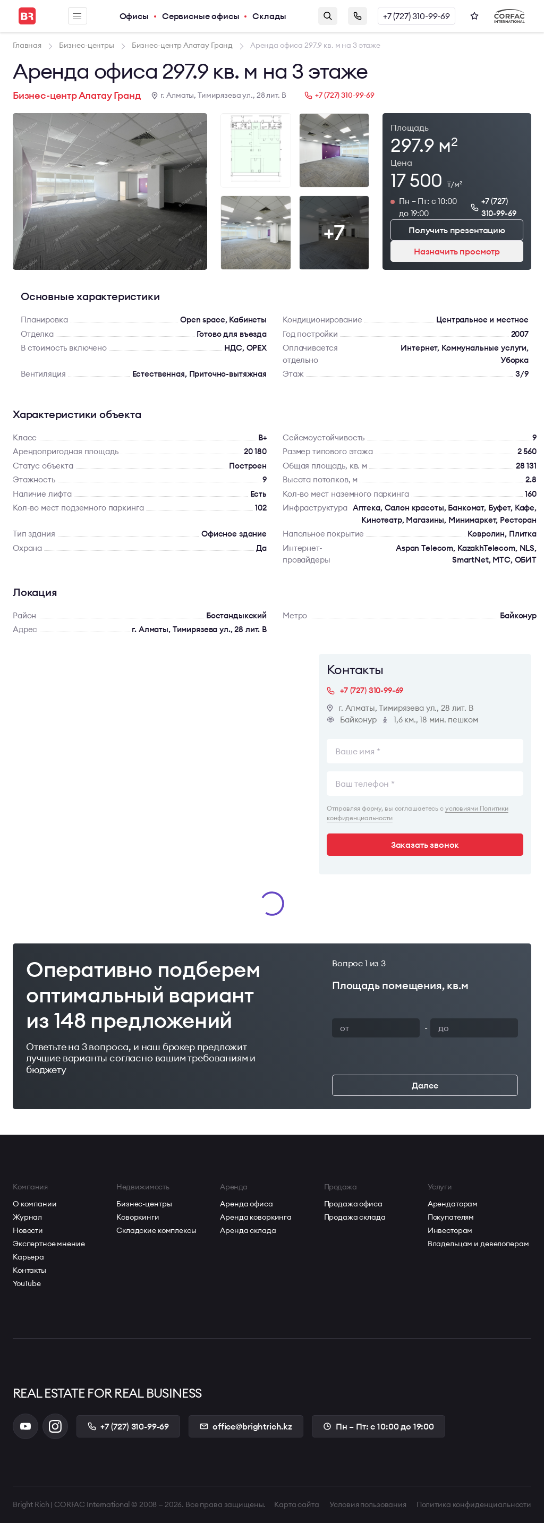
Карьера (28, 1257)
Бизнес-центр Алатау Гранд (77, 95)
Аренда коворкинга (256, 1217)
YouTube (27, 1283)
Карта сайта (296, 1504)
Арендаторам (453, 1204)
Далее (425, 1085)
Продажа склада (355, 1217)
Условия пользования (367, 1504)
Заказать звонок (357, 16)
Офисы (134, 16)
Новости (28, 1230)
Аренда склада (248, 1230)
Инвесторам (450, 1230)
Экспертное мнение (49, 1243)
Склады (269, 16)
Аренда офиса (246, 1204)
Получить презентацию (457, 230)
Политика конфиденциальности (473, 1504)
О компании (35, 1204)
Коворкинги (137, 1217)
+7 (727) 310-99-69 (416, 16)
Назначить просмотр (457, 251)
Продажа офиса (353, 1204)
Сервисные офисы (201, 16)
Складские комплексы (156, 1230)
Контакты (29, 1270)
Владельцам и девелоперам (478, 1243)
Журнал (27, 1217)
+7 (334, 232)
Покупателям (451, 1217)
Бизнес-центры (144, 1204)
